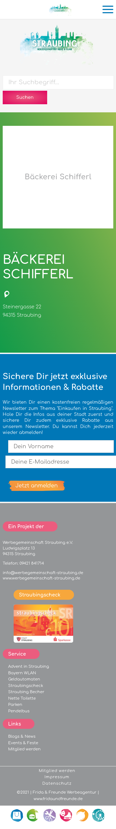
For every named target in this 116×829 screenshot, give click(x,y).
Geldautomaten (24, 679)
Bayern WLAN (22, 673)
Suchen (25, 97)
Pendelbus (19, 711)
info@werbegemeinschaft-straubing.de (43, 573)
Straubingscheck (25, 685)
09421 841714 (32, 563)
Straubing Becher (26, 692)
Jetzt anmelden (36, 485)
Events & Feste (23, 743)
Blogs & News (22, 736)
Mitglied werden (24, 749)
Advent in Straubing (28, 666)
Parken (15, 704)
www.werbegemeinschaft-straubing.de (41, 578)
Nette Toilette (22, 698)
